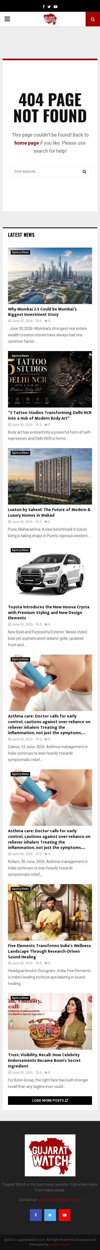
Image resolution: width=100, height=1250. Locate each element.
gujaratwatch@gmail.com (60, 1200)
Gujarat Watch (60, 1245)
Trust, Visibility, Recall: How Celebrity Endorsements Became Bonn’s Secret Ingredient (44, 1060)
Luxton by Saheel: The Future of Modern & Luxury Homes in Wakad (49, 512)
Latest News (21, 234)
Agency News (20, 252)
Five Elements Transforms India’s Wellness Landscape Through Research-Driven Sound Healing (49, 951)
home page (26, 143)
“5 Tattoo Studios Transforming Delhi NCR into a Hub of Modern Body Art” (49, 415)
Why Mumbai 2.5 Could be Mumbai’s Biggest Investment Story (42, 312)
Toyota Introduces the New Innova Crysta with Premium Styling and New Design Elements (48, 612)
